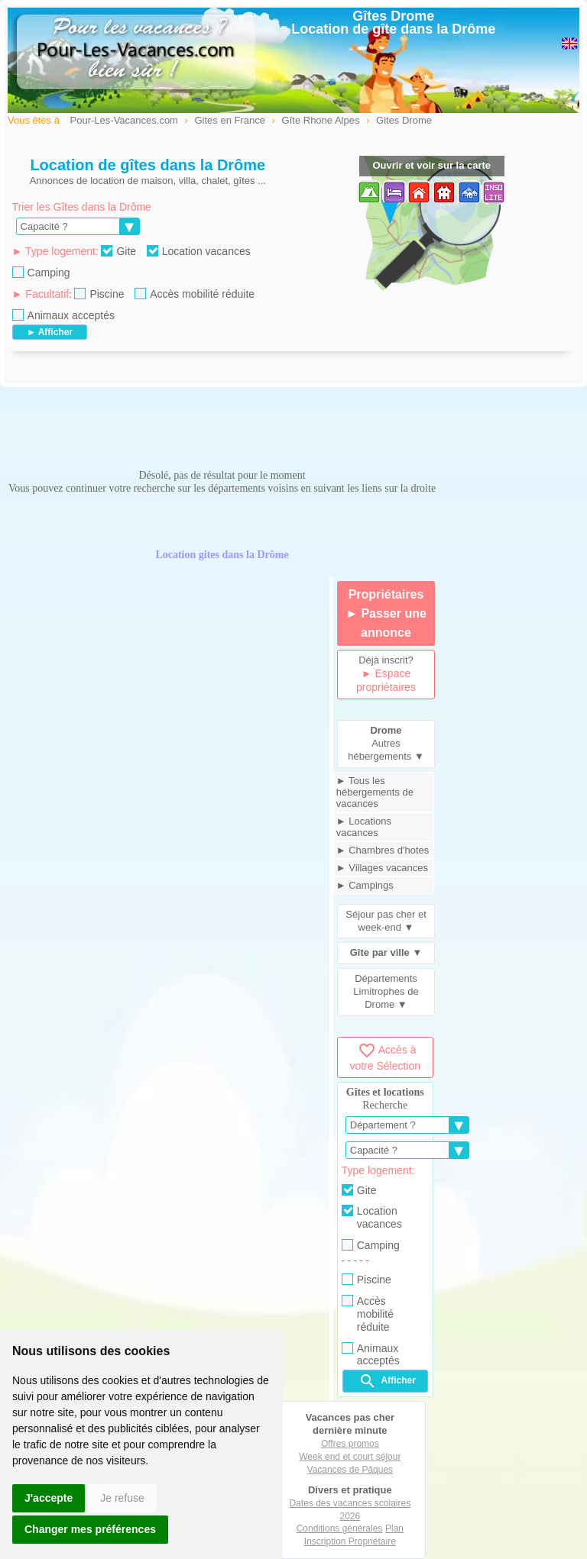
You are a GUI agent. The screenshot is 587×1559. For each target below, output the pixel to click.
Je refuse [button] (122, 1498)
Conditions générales (340, 1528)
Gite (118, 251)
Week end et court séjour (350, 1456)
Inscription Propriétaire (350, 1541)
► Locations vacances (363, 826)
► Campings (365, 885)
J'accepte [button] (48, 1498)
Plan (394, 1528)
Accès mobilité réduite (195, 294)
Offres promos (350, 1443)
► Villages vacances (382, 867)
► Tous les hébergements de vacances (374, 792)
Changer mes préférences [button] (90, 1529)
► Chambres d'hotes (383, 850)
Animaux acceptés (63, 315)
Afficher (387, 1381)
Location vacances (199, 251)
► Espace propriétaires (386, 680)
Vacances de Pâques (350, 1469)
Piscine (99, 294)
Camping (41, 272)
